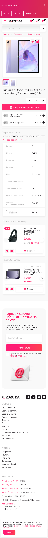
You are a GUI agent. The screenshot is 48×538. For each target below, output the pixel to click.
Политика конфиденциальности (15, 432)
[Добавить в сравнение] (38, 41)
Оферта (5, 429)
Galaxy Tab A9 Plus (32, 266)
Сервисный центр (9, 414)
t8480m (14, 136)
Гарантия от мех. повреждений (16, 115)
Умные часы (6, 467)
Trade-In (5, 420)
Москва (6, 13)
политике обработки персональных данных (22, 527)
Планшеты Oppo (37, 136)
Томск (17, 13)
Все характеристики (13, 139)
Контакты (5, 426)
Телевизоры (6, 461)
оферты (13, 355)
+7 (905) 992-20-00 (10, 484)
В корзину (29, 250)
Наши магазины (8, 408)
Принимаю (9, 532)
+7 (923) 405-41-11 (10, 492)
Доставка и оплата (9, 411)
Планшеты (6, 458)
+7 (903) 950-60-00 (10, 488)
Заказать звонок (8, 438)
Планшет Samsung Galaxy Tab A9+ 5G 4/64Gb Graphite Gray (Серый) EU (32, 272)
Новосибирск (30, 13)
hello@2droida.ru (8, 504)
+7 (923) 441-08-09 (10, 481)
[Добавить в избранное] (32, 41)
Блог (4, 423)
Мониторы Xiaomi (9, 464)
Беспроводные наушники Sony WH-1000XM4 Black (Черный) (32, 231)
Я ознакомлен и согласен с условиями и (25, 355)
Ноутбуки (5, 455)
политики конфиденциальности (18, 356)
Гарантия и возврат (9, 417)
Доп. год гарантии (16, 122)
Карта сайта (7, 435)
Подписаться (23, 347)
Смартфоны (6, 452)
